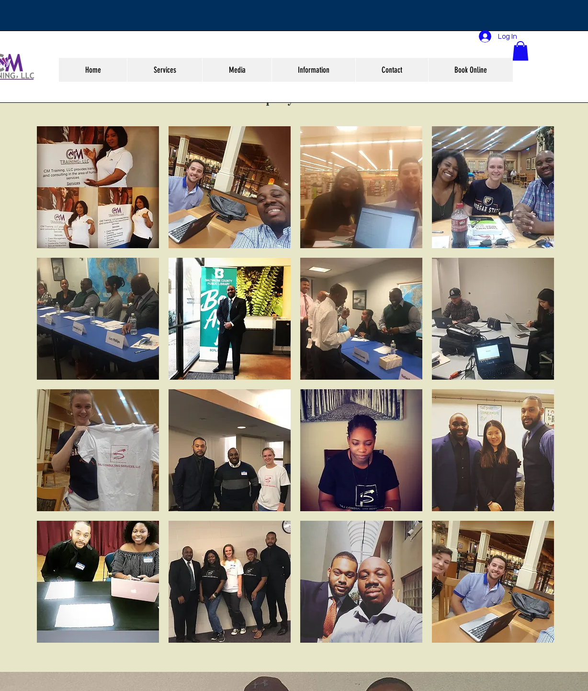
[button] (520, 51)
